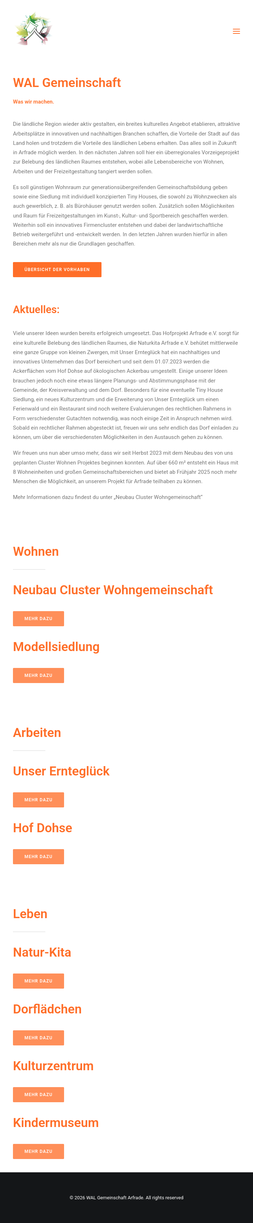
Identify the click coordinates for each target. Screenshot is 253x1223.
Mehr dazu (38, 618)
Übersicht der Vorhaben (57, 269)
